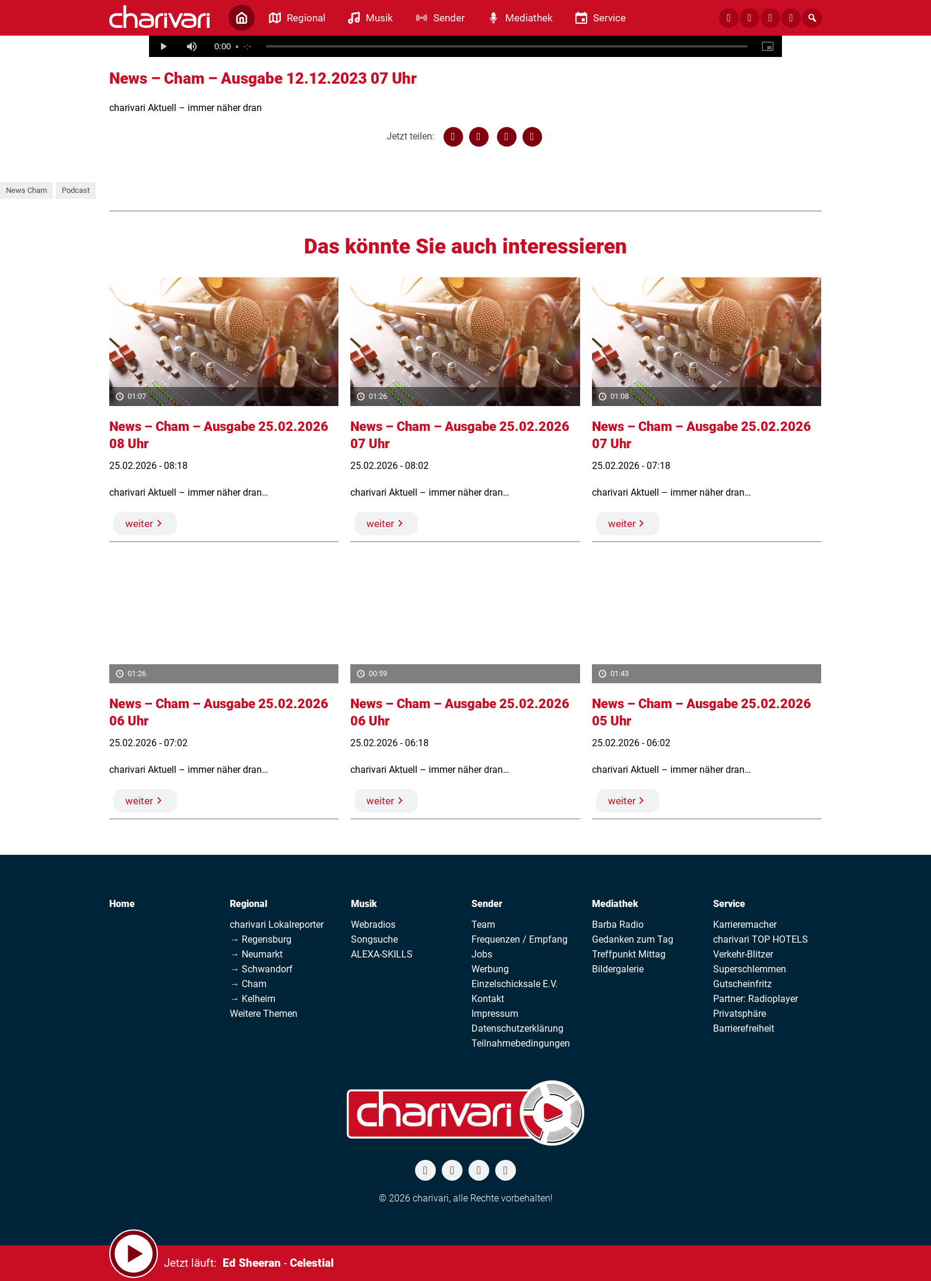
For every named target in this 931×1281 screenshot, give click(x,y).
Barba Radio (618, 924)
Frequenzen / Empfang (519, 939)
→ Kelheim (253, 998)
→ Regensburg (261, 939)
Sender (486, 903)
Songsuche (374, 939)
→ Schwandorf (261, 969)
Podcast (76, 190)
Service (729, 903)
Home (122, 903)
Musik (364, 903)
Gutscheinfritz (742, 984)
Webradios (373, 924)
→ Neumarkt (256, 954)
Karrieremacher (745, 924)
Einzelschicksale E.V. (514, 984)
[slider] (507, 46)
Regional (248, 903)
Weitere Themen (263, 1013)
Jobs (481, 954)
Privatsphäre (739, 1013)
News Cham (26, 190)
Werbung (490, 969)
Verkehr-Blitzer (743, 954)
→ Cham (248, 984)
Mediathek (615, 903)
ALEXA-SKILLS (382, 954)
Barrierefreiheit (743, 1028)
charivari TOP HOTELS (760, 939)
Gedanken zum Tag (632, 939)
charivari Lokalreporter (277, 924)
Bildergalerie (618, 969)
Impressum (494, 1013)
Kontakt (487, 998)
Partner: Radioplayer (755, 998)
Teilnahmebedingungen (520, 1043)
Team (483, 924)
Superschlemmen (749, 969)
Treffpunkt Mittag (629, 954)
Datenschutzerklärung (517, 1028)
